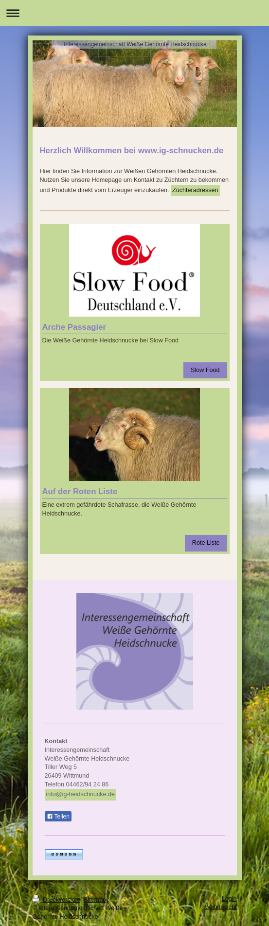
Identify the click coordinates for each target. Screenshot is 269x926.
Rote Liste (206, 542)
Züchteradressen (195, 190)
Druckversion (56, 899)
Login (229, 898)
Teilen (58, 816)
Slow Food (205, 370)
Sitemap (95, 899)
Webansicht (221, 907)
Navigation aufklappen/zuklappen (134, 12)
